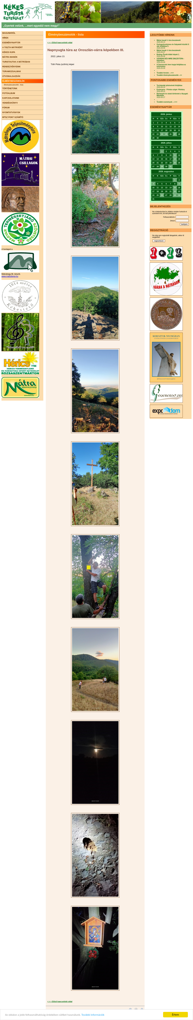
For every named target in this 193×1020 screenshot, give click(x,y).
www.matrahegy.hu (9, 276)
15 (175, 188)
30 (179, 195)
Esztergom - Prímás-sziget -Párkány (171, 89)
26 (162, 195)
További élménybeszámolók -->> (169, 75)
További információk (92, 1015)
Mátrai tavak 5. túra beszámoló (169, 40)
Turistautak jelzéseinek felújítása (169, 85)
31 (171, 167)
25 (166, 134)
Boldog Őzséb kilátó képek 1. (168, 54)
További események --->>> (167, 102)
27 (175, 134)
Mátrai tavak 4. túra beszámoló (169, 50)
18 (175, 159)
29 (162, 167)
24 (162, 134)
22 (175, 191)
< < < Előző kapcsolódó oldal (59, 42)
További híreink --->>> (165, 73)
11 (175, 155)
